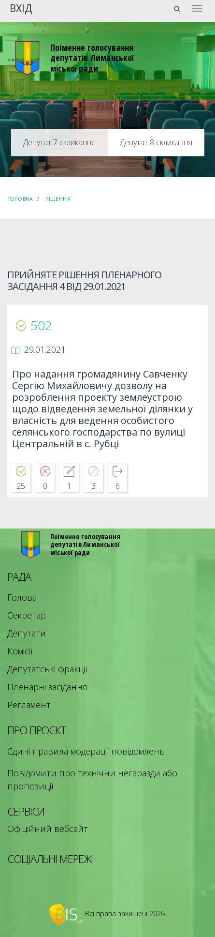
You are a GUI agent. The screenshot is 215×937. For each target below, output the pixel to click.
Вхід (21, 7)
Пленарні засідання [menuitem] (47, 687)
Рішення (58, 198)
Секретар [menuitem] (26, 615)
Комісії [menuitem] (19, 651)
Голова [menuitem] (22, 597)
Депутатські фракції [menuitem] (47, 669)
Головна (20, 198)
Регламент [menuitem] (29, 704)
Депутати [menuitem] (26, 633)
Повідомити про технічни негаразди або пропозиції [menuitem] (92, 779)
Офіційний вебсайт (47, 828)
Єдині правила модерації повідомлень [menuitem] (86, 751)
